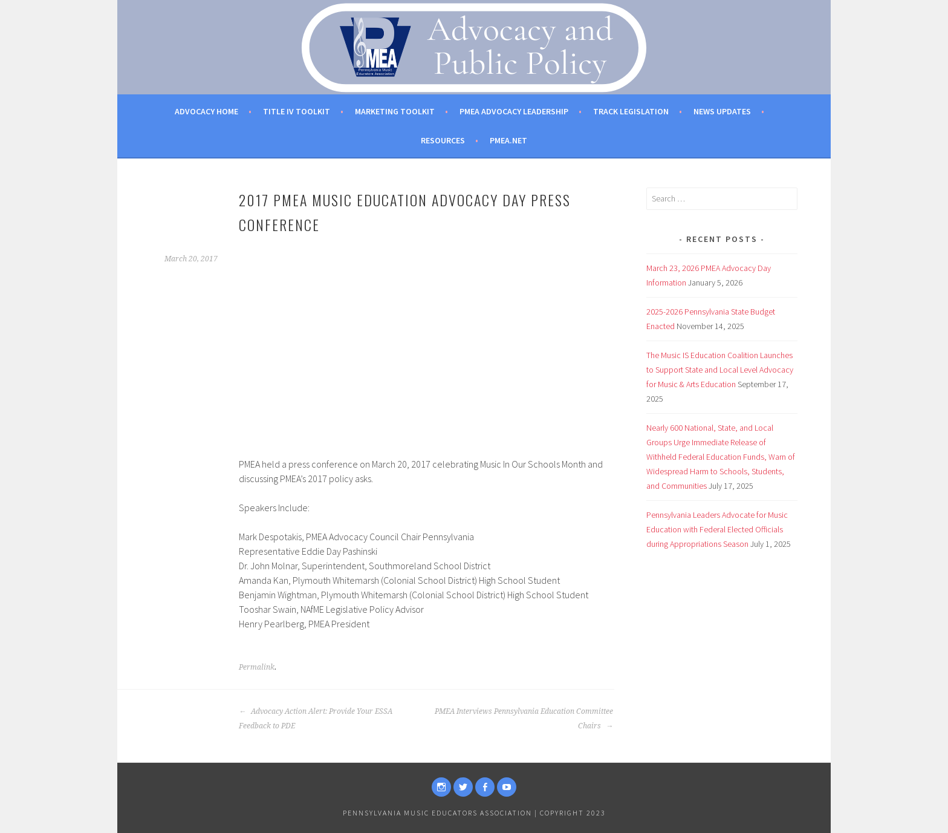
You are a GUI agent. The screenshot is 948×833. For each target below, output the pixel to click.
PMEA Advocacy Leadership (513, 111)
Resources (443, 140)
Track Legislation (631, 111)
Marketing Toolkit (395, 111)
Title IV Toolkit (296, 111)
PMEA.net (508, 140)
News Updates (722, 111)
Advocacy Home (206, 111)
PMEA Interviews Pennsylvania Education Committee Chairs (524, 718)
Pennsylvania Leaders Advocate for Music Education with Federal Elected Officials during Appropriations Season (717, 529)
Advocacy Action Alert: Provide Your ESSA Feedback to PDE (315, 718)
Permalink (256, 667)
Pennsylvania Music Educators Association (437, 812)
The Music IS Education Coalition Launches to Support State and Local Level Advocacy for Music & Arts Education (719, 370)
